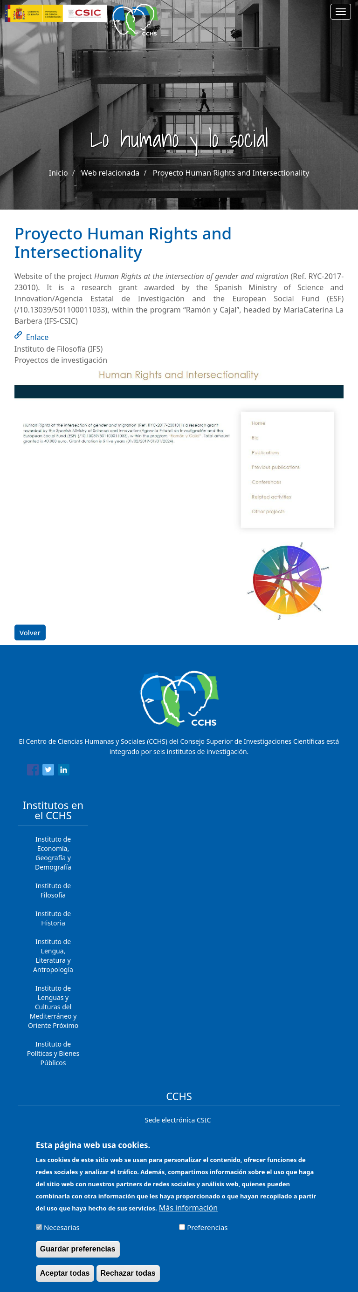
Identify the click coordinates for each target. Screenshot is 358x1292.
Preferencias (207, 1233)
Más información (188, 1213)
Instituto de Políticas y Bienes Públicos (53, 1053)
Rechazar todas (128, 1279)
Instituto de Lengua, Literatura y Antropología (53, 955)
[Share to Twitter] (48, 771)
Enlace (37, 337)
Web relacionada (110, 173)
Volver (30, 632)
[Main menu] (340, 12)
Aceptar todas (65, 1279)
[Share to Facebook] (33, 771)
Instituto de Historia (53, 918)
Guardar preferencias (78, 1254)
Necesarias (62, 1233)
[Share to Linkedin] (63, 771)
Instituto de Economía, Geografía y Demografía (53, 853)
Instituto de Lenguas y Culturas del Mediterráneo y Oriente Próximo (53, 1007)
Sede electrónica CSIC (178, 1119)
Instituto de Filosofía (53, 890)
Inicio (58, 173)
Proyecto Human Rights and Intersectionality (231, 173)
